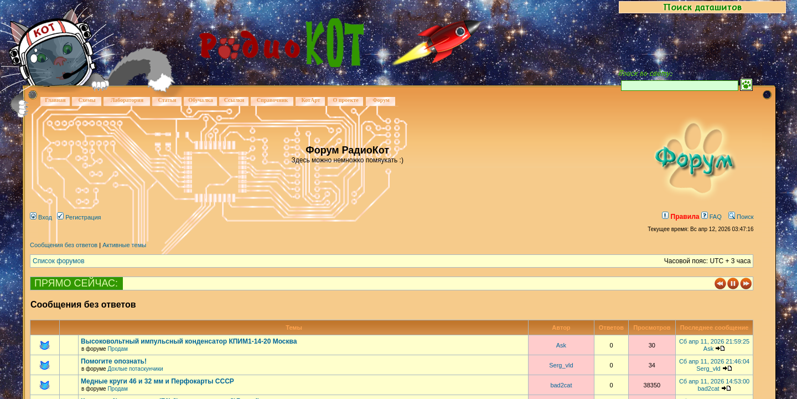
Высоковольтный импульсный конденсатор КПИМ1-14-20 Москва (189, 341)
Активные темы (124, 245)
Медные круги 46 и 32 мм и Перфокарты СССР (157, 381)
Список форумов (59, 261)
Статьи (167, 100)
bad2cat (561, 385)
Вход (41, 217)
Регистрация (79, 217)
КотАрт (310, 100)
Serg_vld (561, 365)
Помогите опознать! (114, 361)
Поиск (741, 216)
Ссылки (234, 100)
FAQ (711, 216)
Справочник (272, 100)
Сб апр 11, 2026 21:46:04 (714, 361)
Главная (55, 100)
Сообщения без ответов (63, 245)
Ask (561, 345)
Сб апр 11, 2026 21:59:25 (714, 341)
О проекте (345, 100)
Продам (117, 349)
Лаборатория (127, 100)
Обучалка (200, 100)
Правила (680, 217)
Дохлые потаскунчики (135, 369)
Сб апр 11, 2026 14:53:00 (714, 381)
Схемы (86, 100)
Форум (381, 100)
